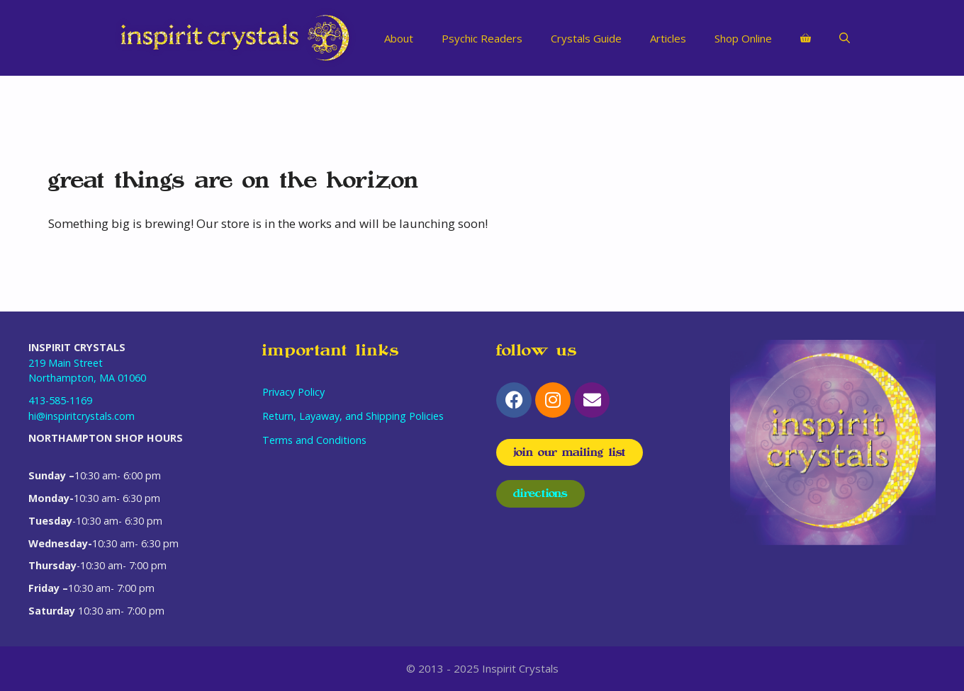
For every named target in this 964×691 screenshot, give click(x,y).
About (398, 38)
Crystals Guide (586, 38)
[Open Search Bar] (844, 38)
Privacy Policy (293, 392)
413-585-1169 (60, 400)
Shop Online (743, 38)
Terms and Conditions (314, 440)
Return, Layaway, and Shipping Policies (353, 416)
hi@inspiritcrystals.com (81, 416)
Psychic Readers (482, 38)
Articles (668, 38)
